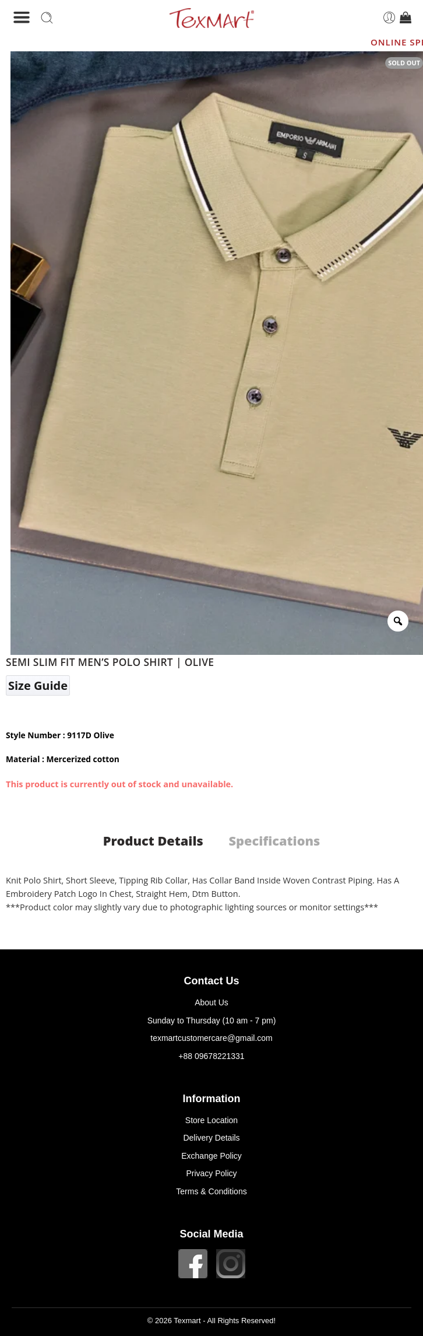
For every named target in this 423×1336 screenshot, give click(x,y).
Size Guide (38, 685)
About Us (211, 1002)
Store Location (211, 1120)
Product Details (153, 840)
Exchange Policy (211, 1155)
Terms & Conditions (211, 1191)
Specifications (274, 840)
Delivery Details (211, 1137)
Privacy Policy (211, 1173)
